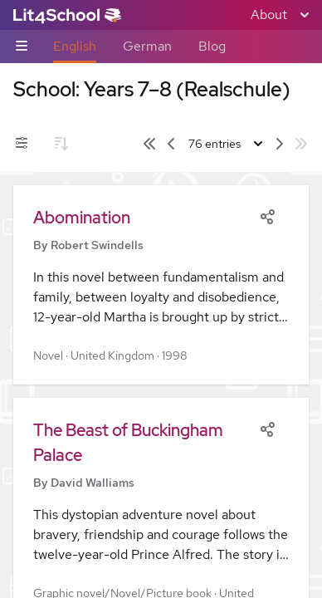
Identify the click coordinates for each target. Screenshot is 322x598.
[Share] (267, 215)
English (74, 46)
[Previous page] (171, 144)
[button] (161, 285)
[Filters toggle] (21, 144)
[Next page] (279, 144)
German (147, 46)
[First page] (149, 144)
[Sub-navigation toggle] (21, 47)
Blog (212, 46)
